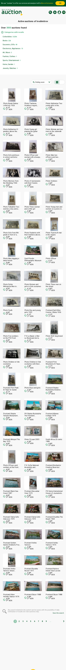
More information (47, 3)
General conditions (44, 659)
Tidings (16, 663)
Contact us (35, 663)
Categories (24, 659)
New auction (55, 12)
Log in (59, 12)
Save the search (58, 613)
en (64, 12)
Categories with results (14, 32)
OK (60, 3)
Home (15, 659)
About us (24, 663)
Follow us (46, 663)
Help (32, 659)
